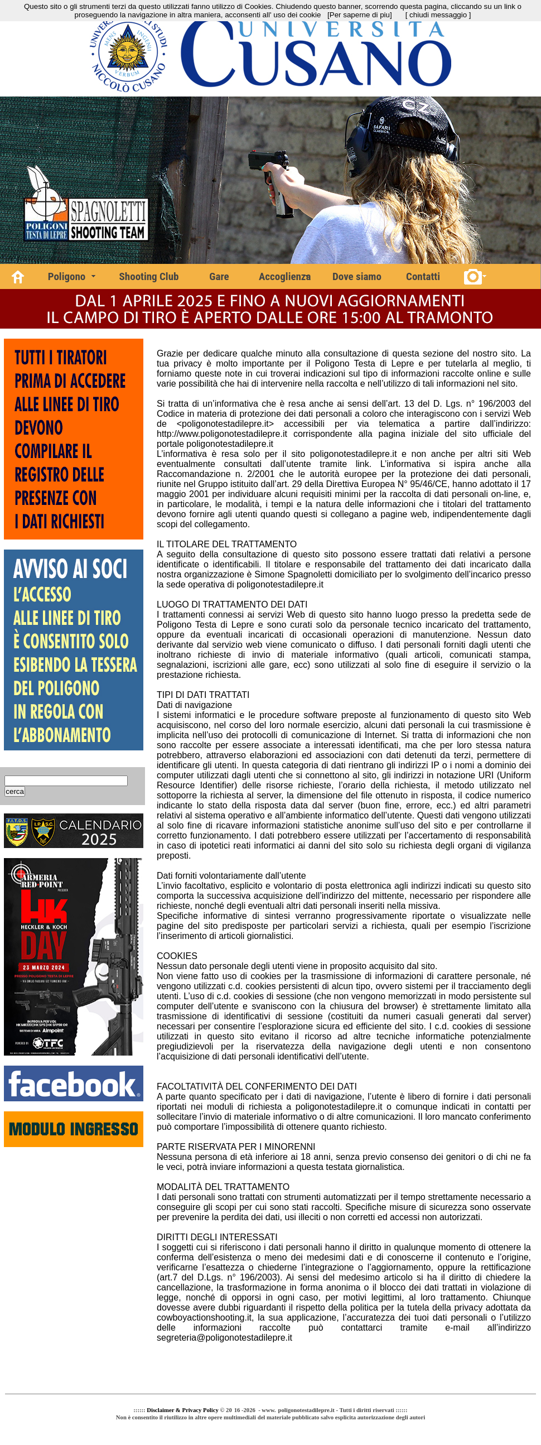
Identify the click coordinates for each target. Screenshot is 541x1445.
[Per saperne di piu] (359, 15)
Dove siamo (356, 276)
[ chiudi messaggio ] (438, 15)
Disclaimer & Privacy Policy (183, 1410)
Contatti (423, 276)
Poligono (67, 276)
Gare (219, 276)
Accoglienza (285, 276)
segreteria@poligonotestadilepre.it (224, 1337)
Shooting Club (149, 276)
